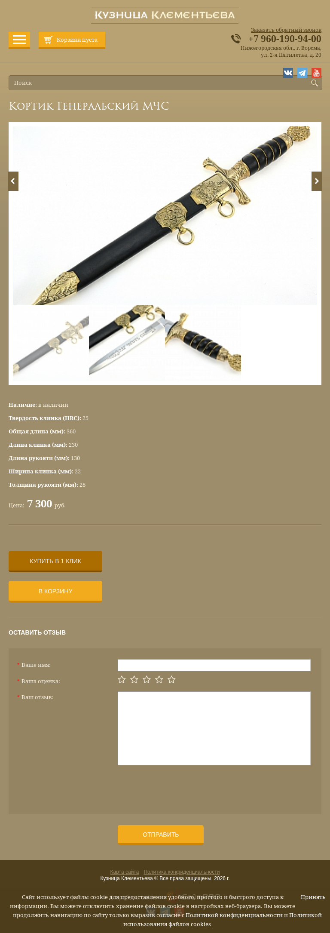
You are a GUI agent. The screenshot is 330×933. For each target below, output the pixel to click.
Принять (313, 897)
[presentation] (183, 786)
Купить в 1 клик (55, 561)
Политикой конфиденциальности (234, 915)
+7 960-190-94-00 (284, 39)
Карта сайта (124, 872)
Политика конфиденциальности (182, 872)
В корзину (56, 591)
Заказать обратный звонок (286, 30)
